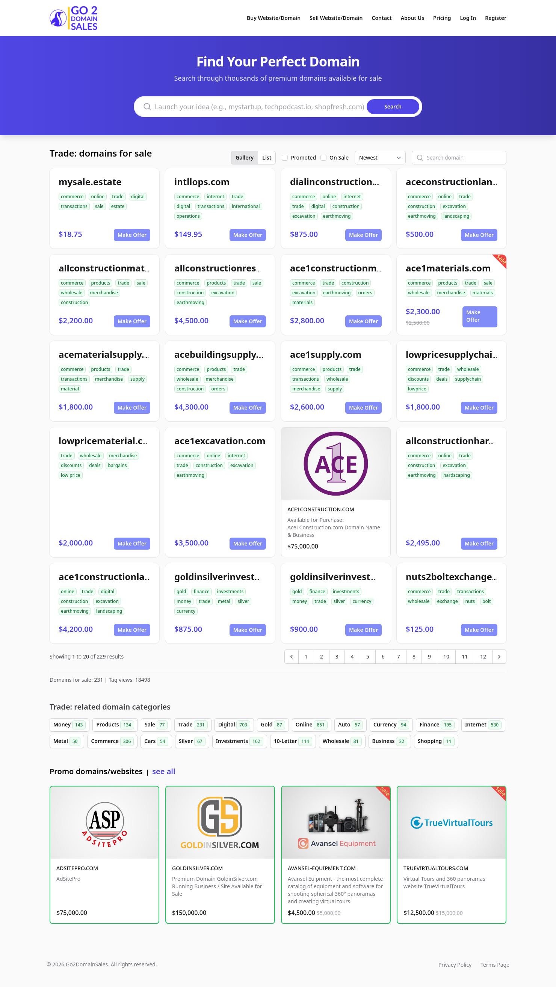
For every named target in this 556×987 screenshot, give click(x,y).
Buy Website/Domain (274, 17)
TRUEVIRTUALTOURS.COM (435, 868)
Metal (66, 741)
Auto (350, 724)
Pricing (442, 17)
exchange (447, 601)
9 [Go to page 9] (429, 656)
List (266, 157)
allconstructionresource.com (238, 268)
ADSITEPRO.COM (77, 868)
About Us (412, 17)
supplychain (468, 379)
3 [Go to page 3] (336, 656)
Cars (156, 741)
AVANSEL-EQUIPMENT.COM (322, 868)
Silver (192, 741)
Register (495, 17)
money (184, 601)
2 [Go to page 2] (321, 656)
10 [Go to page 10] (446, 656)
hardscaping (456, 475)
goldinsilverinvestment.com (353, 576)
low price (70, 475)
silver (243, 601)
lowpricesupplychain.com (463, 354)
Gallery (245, 157)
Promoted (303, 157)
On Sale (339, 157)
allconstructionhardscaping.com (478, 440)
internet (215, 196)
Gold (273, 724)
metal (224, 601)
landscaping (456, 216)
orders (365, 292)
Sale (156, 724)
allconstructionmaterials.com (125, 268)
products (100, 283)
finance (201, 591)
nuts (470, 601)
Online (312, 724)
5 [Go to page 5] (367, 656)
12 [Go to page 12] (483, 656)
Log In (468, 17)
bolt (486, 601)
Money (69, 724)
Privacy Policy (454, 964)
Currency (391, 724)
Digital (234, 724)
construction (346, 206)
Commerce (112, 741)
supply (137, 379)
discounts (418, 379)
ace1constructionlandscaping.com (135, 576)
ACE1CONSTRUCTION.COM (320, 509)
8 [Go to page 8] (413, 656)
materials (302, 302)
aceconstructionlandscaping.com (480, 181)
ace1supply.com (325, 354)
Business (389, 741)
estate (118, 206)
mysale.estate (90, 181)
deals (441, 379)
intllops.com (202, 181)
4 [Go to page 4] (352, 656)
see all (163, 771)
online (97, 196)
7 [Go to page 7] (398, 656)
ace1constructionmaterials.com (361, 268)
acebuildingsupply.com (226, 354)
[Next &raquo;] (499, 656)
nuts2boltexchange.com (460, 576)
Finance (437, 724)
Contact (382, 17)
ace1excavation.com (220, 440)
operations (188, 216)
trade (118, 196)
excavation (304, 216)
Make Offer (132, 234)
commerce (72, 196)
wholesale (72, 292)
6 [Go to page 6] (383, 656)
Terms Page (494, 964)
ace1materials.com (448, 268)
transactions (74, 206)
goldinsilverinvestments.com (239, 576)
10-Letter (293, 741)
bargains (117, 465)
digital (138, 196)
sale (99, 206)
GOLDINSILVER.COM (197, 868)
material (70, 389)
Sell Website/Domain (336, 17)
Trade (192, 724)
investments (230, 591)
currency (186, 611)
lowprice (417, 389)
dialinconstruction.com (342, 181)
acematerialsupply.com (111, 354)
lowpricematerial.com (108, 440)
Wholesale (342, 741)
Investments (239, 741)
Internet (483, 724)
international (246, 206)
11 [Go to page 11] (465, 656)
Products (115, 724)
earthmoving (337, 216)
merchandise (104, 292)
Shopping (436, 741)
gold (181, 591)
